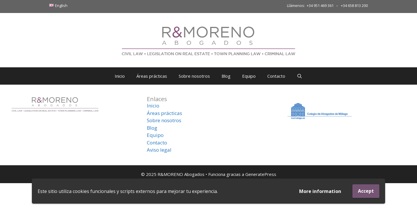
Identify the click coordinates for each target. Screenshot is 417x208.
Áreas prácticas (151, 76)
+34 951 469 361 (320, 5)
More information (320, 191)
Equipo (249, 76)
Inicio (120, 76)
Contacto (276, 76)
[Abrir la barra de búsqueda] (299, 76)
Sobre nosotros (194, 76)
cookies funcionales (94, 191)
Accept (366, 191)
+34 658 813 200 (354, 5)
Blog (226, 76)
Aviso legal (159, 149)
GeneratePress (260, 174)
